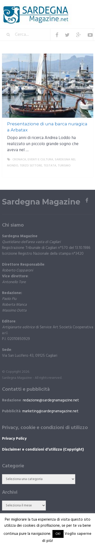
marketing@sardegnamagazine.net (50, 411)
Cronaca (19, 159)
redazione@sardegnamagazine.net (51, 400)
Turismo (64, 165)
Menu (78, 7)
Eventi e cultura (40, 159)
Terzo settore (31, 165)
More (85, 171)
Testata (50, 165)
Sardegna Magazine (41, 202)
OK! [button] (58, 534)
